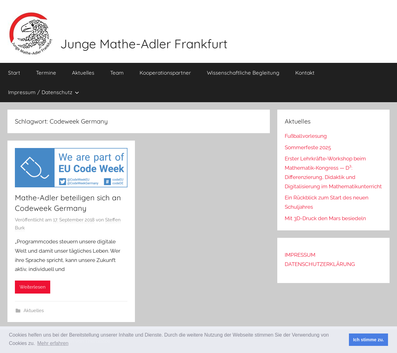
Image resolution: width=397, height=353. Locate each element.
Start (14, 72)
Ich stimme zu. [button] (368, 339)
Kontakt (304, 72)
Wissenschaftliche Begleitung (243, 72)
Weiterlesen (33, 287)
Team (117, 72)
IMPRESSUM (300, 255)
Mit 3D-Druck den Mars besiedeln (325, 218)
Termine (46, 72)
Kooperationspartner (165, 72)
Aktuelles (83, 72)
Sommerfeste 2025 (308, 147)
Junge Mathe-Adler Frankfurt (144, 43)
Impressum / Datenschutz (43, 92)
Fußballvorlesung (306, 136)
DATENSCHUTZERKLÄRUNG (320, 264)
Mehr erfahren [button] (53, 343)
